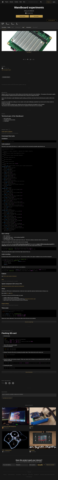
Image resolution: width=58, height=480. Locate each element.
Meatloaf (31, 426)
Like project (36, 16)
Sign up (48, 1)
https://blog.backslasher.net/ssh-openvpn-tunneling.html (13, 286)
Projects (6, 1)
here (8, 293)
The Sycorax (5, 427)
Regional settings (6, 303)
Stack (20, 1)
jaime (31, 427)
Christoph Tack (29, 13)
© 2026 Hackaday (29, 477)
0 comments (16, 133)
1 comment (16, 281)
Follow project (22, 16)
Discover (11, 1)
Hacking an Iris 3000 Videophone (10, 426)
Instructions (29, 27)
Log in (54, 1)
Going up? (29, 472)
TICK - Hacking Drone (7, 450)
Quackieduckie (6, 451)
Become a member (19, 462)
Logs (23, 27)
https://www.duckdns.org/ (30, 298)
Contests (16, 1)
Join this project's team (6, 69)
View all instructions (29, 372)
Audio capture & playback (8, 131)
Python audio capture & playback (10, 276)
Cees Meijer (32, 451)
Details (9, 27)
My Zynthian (32, 450)
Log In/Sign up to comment (7, 398)
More (25, 2)
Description (4, 27)
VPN (3, 279)
